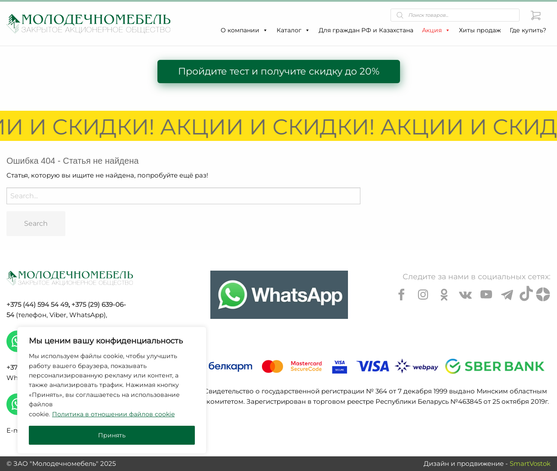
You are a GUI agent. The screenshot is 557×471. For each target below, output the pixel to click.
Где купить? (528, 30)
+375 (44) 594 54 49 (37, 304)
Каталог (293, 30)
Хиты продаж (480, 30)
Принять (112, 435)
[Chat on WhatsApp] (279, 295)
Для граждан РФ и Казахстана (366, 30)
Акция (436, 30)
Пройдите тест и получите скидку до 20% (278, 71)
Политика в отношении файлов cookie (113, 414)
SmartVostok (530, 463)
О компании (244, 30)
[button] (265, 30)
